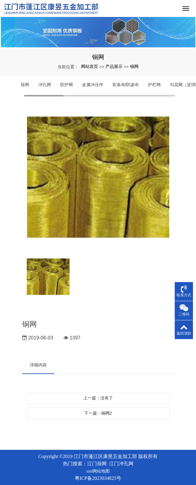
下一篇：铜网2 (98, 413)
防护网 (66, 84)
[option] (98, 177)
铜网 (134, 66)
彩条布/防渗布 (125, 84)
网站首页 (89, 66)
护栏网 (154, 84)
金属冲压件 (92, 84)
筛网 (25, 84)
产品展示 (113, 66)
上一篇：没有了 (98, 398)
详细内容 (38, 364)
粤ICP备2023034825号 (98, 478)
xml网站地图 (98, 471)
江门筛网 (97, 463)
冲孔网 (44, 84)
